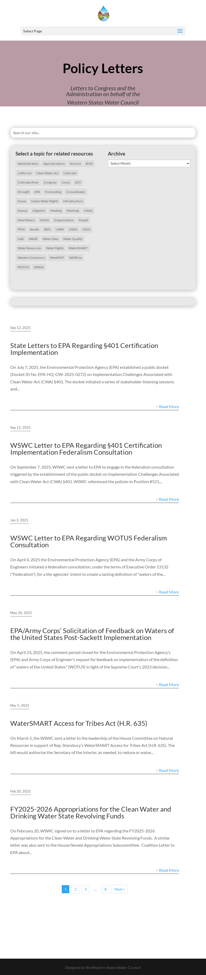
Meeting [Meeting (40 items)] (56, 211)
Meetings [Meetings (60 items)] (73, 211)
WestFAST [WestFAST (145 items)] (57, 258)
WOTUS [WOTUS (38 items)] (23, 267)
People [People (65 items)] (83, 220)
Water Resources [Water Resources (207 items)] (29, 248)
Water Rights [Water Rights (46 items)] (55, 248)
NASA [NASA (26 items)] (88, 211)
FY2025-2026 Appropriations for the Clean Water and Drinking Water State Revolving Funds (90, 812)
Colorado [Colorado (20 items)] (70, 173)
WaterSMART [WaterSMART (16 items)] (78, 248)
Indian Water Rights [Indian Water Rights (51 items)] (44, 201)
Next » (119, 889)
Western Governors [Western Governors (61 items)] (31, 258)
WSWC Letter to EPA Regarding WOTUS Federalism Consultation (88, 541)
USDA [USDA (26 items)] (73, 229)
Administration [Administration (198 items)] (28, 164)
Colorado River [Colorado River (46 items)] (28, 182)
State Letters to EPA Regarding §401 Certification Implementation (84, 348)
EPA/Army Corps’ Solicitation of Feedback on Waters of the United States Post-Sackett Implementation (92, 634)
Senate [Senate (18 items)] (34, 229)
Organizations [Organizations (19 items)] (64, 220)
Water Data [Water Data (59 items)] (50, 239)
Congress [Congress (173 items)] (50, 182)
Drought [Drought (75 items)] (23, 192)
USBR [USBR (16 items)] (60, 229)
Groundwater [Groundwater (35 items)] (75, 192)
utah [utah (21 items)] (21, 239)
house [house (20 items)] (22, 201)
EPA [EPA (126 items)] (37, 192)
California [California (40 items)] (24, 173)
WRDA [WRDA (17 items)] (39, 267)
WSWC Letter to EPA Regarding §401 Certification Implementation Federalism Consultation (86, 448)
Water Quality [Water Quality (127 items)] (72, 239)
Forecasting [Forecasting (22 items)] (53, 192)
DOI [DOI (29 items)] (78, 182)
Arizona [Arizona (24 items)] (75, 164)
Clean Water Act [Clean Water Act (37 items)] (47, 173)
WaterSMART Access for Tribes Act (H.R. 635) (78, 723)
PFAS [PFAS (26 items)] (21, 229)
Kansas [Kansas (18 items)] (22, 211)
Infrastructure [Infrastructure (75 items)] (73, 201)
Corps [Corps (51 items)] (66, 182)
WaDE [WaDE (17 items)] (33, 239)
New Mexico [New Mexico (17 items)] (26, 220)
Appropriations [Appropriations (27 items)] (54, 164)
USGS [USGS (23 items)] (86, 229)
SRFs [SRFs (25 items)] (47, 229)
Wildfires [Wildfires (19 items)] (75, 258)
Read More (169, 406)
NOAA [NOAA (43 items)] (44, 220)
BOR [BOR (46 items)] (89, 164)
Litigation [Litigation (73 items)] (38, 211)
